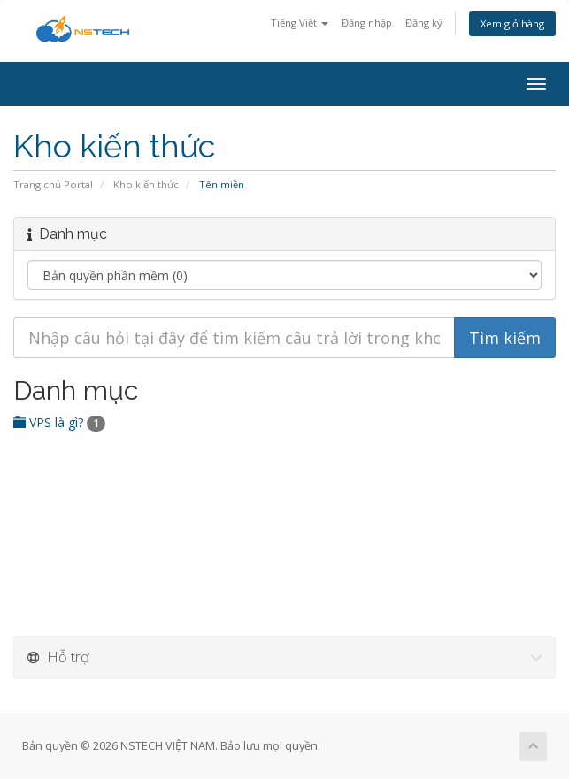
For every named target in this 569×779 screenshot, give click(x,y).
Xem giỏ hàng (512, 23)
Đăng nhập (367, 22)
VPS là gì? (59, 422)
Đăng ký (423, 22)
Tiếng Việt (299, 22)
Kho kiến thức (146, 184)
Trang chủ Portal (53, 184)
